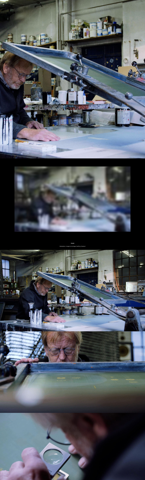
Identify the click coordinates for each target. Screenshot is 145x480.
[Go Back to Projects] (3, 4)
